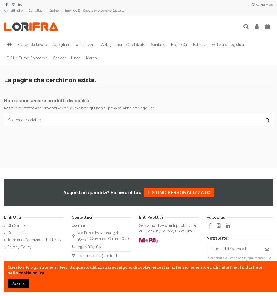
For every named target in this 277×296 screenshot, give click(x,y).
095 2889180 (14, 10)
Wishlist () (262, 5)
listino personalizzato (179, 192)
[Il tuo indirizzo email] (234, 249)
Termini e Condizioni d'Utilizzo (34, 240)
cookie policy (31, 273)
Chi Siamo (16, 225)
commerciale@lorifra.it (97, 256)
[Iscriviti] (267, 249)
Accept (18, 283)
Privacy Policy (19, 247)
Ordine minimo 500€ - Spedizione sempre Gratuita (86, 10)
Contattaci (36, 10)
